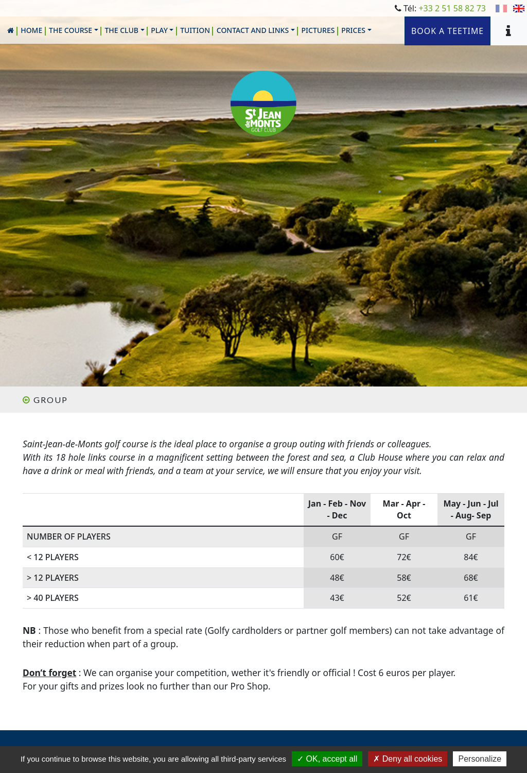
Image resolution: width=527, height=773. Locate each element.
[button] (73, 30)
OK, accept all (327, 758)
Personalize (479, 758)
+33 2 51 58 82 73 (452, 8)
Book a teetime (446, 31)
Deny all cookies (407, 758)
